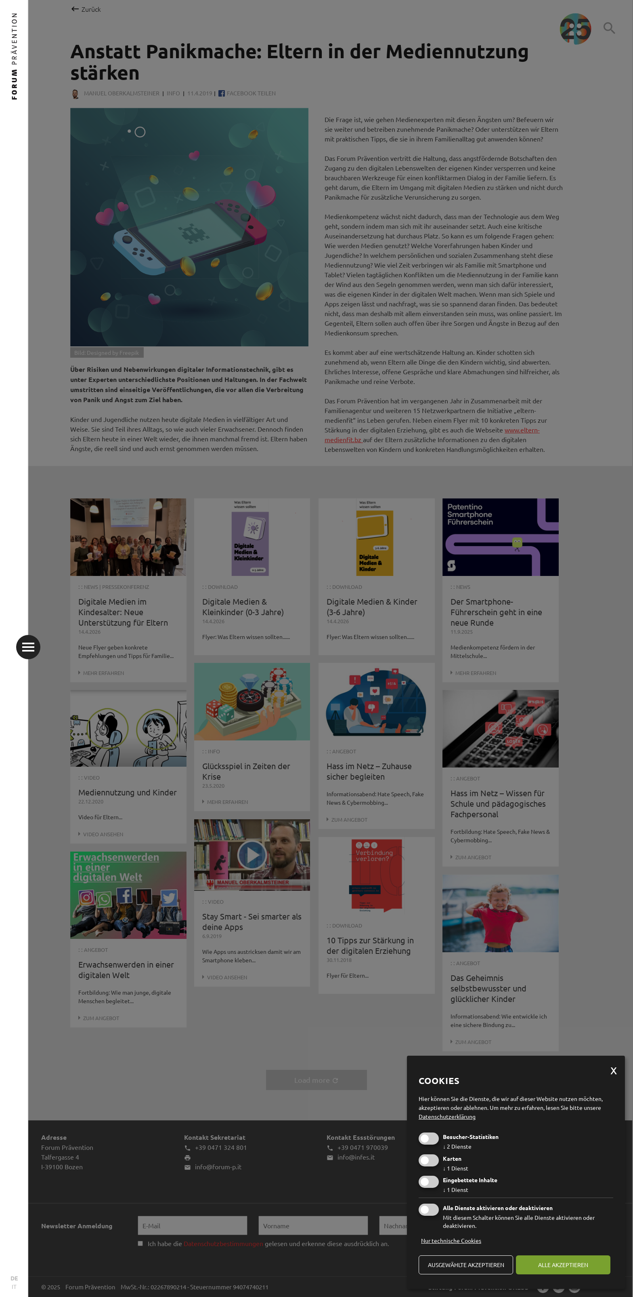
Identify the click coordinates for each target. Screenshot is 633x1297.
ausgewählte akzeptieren (466, 1264)
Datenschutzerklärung (447, 1116)
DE (14, 1278)
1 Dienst (455, 1168)
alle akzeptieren (563, 1264)
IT (14, 1286)
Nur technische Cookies (451, 1240)
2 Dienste (457, 1146)
